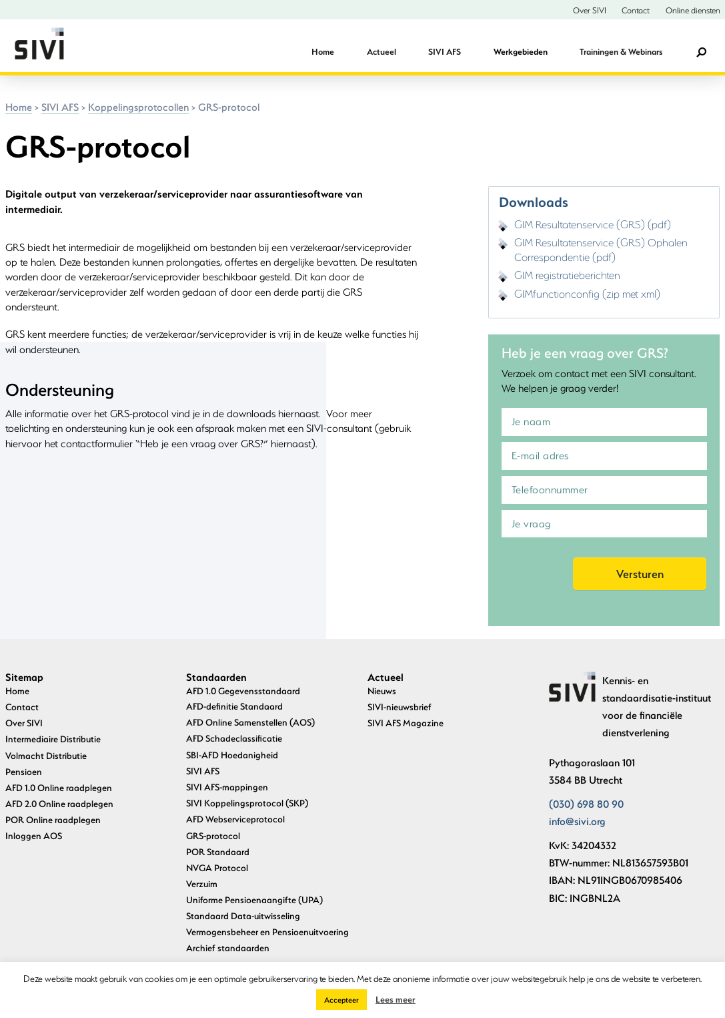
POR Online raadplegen (53, 819)
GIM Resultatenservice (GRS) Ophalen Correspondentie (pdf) (601, 249)
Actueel (381, 51)
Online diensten (693, 10)
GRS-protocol (213, 835)
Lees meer (396, 999)
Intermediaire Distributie (53, 738)
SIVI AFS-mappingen (227, 786)
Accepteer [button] (341, 1000)
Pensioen (23, 771)
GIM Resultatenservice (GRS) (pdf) (592, 224)
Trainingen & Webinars (621, 51)
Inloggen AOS (33, 835)
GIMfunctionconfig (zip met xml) (587, 293)
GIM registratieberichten (567, 275)
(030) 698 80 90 (586, 803)
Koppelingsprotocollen (138, 106)
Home (322, 51)
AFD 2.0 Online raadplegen (59, 803)
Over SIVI (589, 10)
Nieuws (382, 690)
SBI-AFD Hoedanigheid (232, 754)
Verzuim (201, 883)
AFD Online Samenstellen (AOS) (250, 722)
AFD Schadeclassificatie (234, 738)
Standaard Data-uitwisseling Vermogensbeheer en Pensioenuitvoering (267, 923)
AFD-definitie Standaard (234, 706)
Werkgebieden (521, 51)
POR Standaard (217, 851)
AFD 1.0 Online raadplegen (58, 787)
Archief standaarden (227, 947)
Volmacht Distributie (46, 755)
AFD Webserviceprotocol (235, 818)
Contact (636, 10)
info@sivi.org (577, 821)
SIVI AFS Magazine (406, 722)
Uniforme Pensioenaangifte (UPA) (254, 899)
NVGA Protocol (217, 867)
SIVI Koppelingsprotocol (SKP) (247, 802)
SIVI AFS (444, 51)
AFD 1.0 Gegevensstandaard (243, 690)
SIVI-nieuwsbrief (400, 706)
